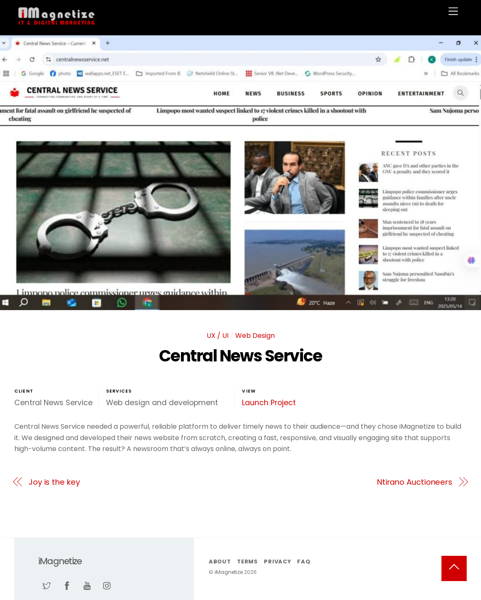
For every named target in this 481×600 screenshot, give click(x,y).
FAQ (303, 561)
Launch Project (269, 403)
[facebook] (66, 585)
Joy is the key (54, 482)
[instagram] (107, 585)
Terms (247, 561)
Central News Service (240, 356)
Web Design (255, 335)
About (220, 561)
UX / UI (218, 335)
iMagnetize (229, 572)
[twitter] (46, 585)
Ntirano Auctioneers (414, 482)
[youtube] (87, 585)
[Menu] (453, 11)
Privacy (277, 561)
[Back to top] (454, 568)
